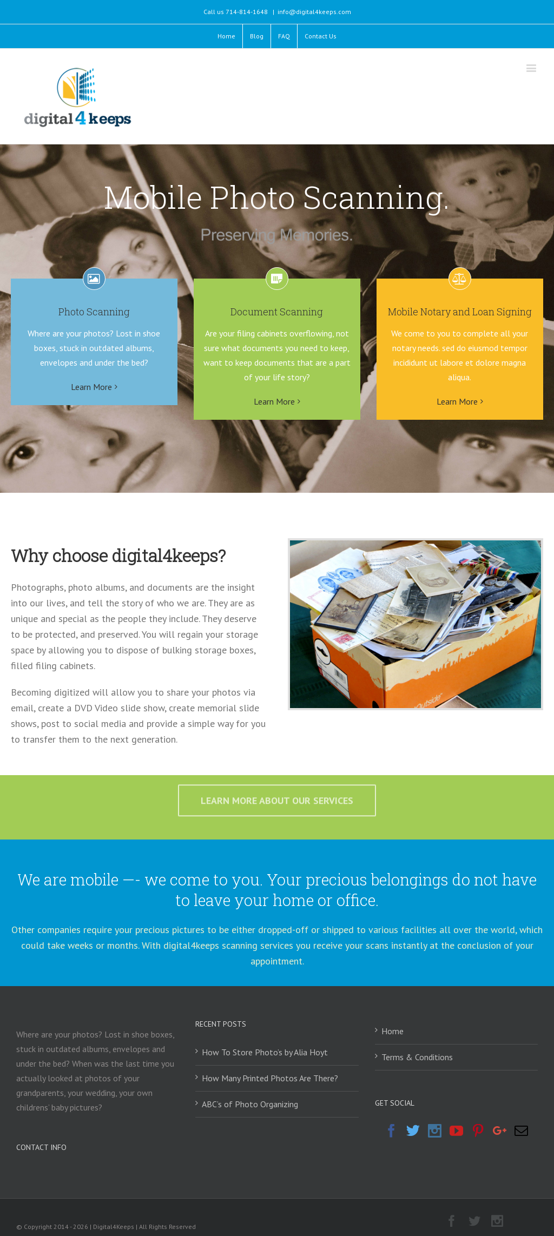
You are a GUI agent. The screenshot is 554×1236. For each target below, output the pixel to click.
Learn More (91, 386)
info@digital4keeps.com (314, 12)
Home (392, 1031)
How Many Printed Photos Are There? (270, 1078)
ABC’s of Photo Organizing (250, 1104)
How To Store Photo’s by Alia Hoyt (265, 1052)
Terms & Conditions (417, 1057)
